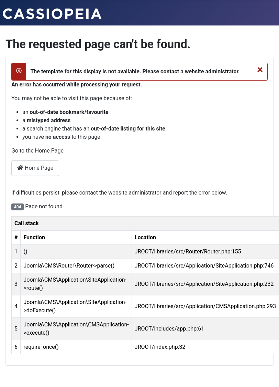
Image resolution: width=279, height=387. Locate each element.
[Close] (260, 69)
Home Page (35, 168)
